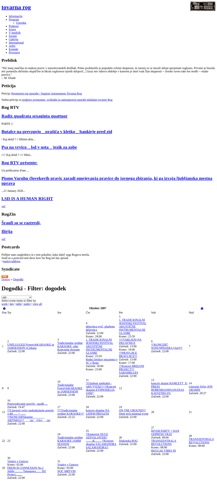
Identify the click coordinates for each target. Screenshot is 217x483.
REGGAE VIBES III (163, 450)
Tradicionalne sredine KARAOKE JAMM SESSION (70, 441)
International (16, 42)
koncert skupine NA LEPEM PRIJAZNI (98, 412)
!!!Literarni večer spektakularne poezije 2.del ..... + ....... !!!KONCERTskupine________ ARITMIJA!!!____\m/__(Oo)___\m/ (30, 415)
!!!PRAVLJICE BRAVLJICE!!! (128, 354)
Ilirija (6, 231)
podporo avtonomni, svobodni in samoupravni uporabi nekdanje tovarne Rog (67, 99)
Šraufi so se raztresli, (21, 222)
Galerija (13, 39)
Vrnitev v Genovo (17, 461)
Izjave (12, 29)
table (19, 304)
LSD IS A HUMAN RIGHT (27, 198)
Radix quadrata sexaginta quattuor (34, 116)
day (12, 304)
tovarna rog (16, 7)
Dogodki (18, 279)
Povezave (14, 52)
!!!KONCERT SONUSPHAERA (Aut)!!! (166, 346)
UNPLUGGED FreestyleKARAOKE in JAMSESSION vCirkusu (30, 346)
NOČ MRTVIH (66, 471)
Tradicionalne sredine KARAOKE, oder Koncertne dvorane (70, 346)
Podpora (13, 26)
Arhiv (12, 45)
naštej (27, 304)
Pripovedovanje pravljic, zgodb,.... (27, 403)
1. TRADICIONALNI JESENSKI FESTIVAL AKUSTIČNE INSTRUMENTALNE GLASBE (99, 346)
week (4, 304)
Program (14, 19)
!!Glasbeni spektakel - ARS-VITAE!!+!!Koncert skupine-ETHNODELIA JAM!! (101, 388)
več (3, 206)
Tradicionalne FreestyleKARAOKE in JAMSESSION (69, 388)
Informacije (16, 16)
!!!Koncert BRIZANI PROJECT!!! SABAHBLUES (131, 369)
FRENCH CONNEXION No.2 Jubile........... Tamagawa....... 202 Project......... (26, 471)
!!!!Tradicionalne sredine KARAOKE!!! (70, 412)
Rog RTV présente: (19, 162)
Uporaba (21, 22)
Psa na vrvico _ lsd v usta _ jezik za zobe (39, 147)
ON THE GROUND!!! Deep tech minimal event (133, 412)
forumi (13, 36)
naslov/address (11, 261)
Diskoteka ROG (128, 440)
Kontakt (13, 49)
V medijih (15, 32)
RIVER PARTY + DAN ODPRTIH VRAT (165, 432)
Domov (5, 279)
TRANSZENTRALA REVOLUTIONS (163, 442)
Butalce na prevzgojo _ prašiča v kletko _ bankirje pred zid (56, 131)
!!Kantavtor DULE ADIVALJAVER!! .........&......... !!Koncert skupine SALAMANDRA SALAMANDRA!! (101, 441)
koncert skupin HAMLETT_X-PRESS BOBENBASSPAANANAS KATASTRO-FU (169, 388)
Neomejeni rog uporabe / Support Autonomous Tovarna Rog (46, 93)
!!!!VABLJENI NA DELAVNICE (130, 341)
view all (37, 304)
